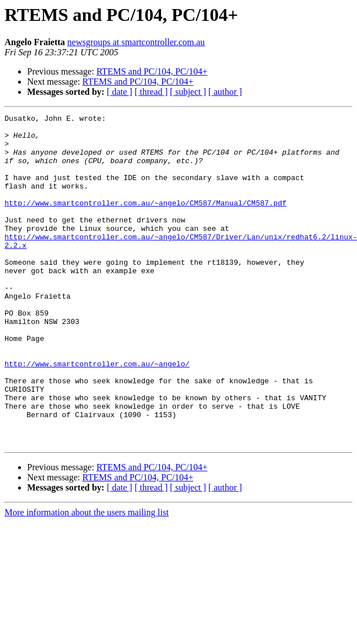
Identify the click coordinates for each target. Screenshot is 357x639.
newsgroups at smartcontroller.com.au (136, 42)
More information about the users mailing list (87, 578)
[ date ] (119, 92)
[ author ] (225, 92)
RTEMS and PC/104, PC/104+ (152, 71)
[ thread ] (151, 92)
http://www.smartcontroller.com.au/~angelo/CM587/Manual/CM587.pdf (145, 221)
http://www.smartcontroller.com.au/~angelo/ (97, 414)
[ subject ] (188, 92)
